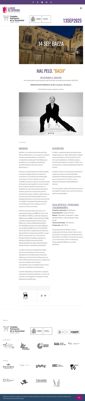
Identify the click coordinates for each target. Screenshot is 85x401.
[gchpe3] (14, 327)
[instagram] (41, 295)
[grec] (57, 365)
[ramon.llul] (60, 343)
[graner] (41, 365)
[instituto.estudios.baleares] (74, 343)
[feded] (24, 365)
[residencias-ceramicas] (56, 379)
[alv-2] (24, 380)
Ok (79, 397)
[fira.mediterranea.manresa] (8, 379)
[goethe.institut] (43, 344)
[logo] (8, 364)
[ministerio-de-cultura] (41, 328)
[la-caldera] (74, 365)
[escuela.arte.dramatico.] (41, 379)
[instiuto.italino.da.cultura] (8, 343)
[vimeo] (45, 295)
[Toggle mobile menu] (81, 8)
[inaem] (69, 331)
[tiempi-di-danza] (25, 343)
